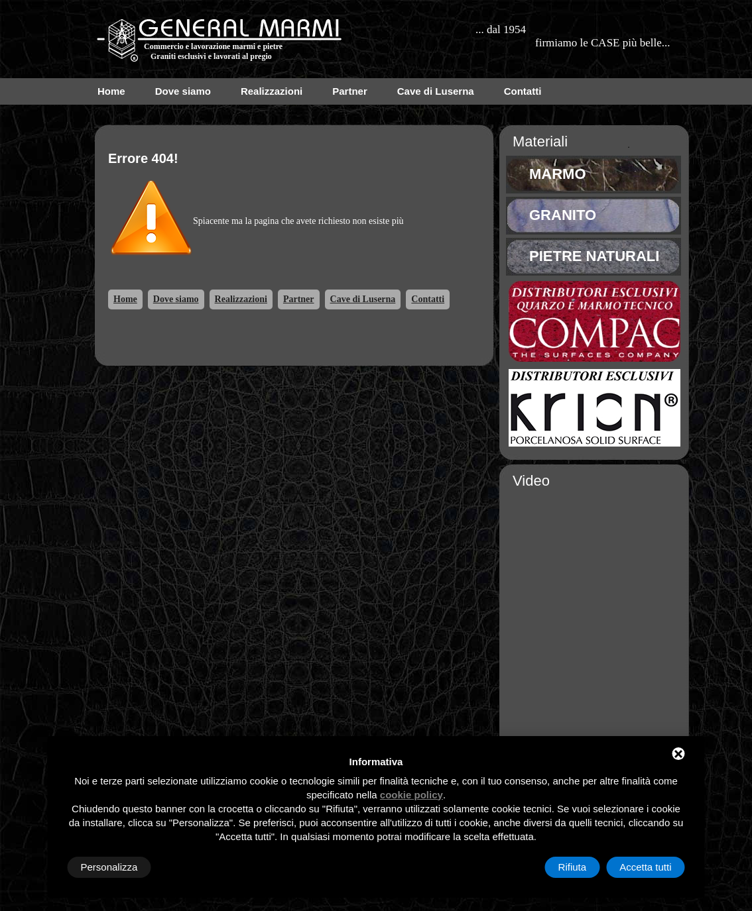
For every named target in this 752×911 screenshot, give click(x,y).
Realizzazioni (271, 91)
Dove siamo (183, 91)
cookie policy (411, 794)
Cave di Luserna (435, 91)
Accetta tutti (645, 867)
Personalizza (109, 867)
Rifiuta (572, 867)
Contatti (523, 91)
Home (111, 91)
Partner (349, 91)
